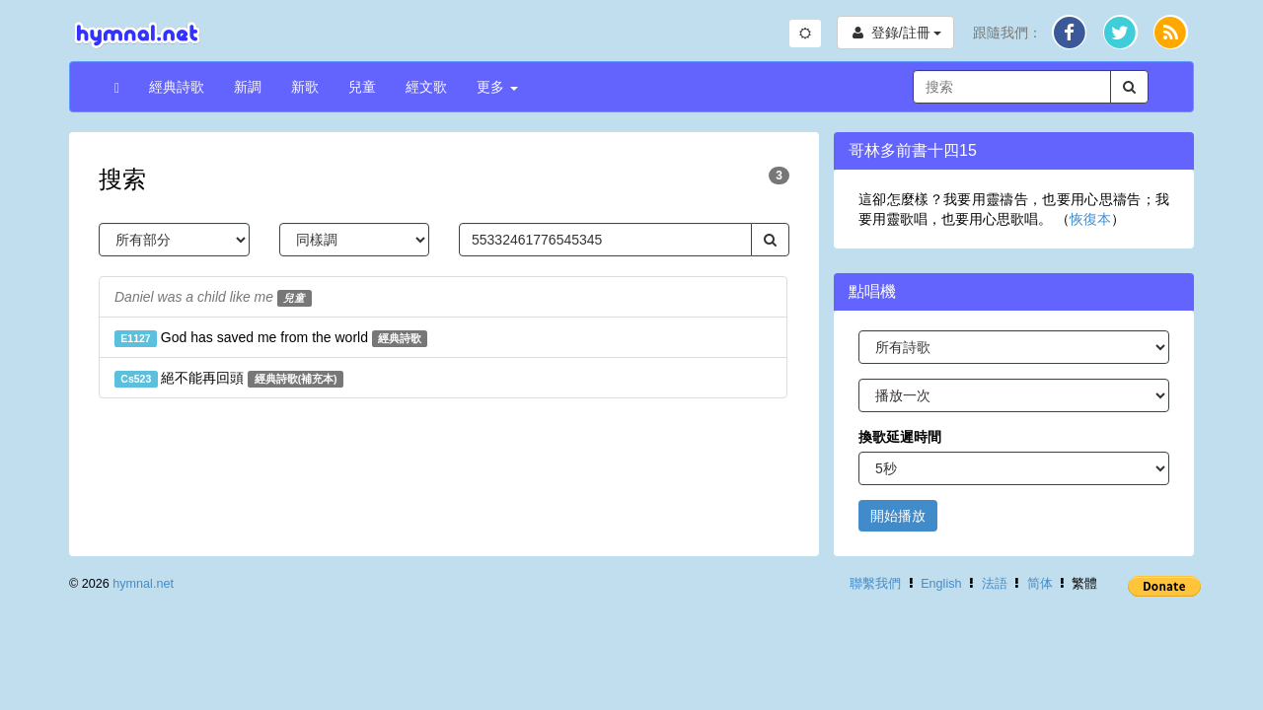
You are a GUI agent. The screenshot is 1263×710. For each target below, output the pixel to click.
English (941, 584)
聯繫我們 (875, 584)
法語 (994, 584)
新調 (247, 87)
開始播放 (898, 516)
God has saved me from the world (270, 338)
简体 (1040, 584)
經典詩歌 (176, 87)
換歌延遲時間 (899, 437)
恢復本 (1090, 219)
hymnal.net (143, 584)
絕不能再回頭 (228, 379)
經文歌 (426, 87)
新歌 (305, 87)
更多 (497, 87)
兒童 (362, 87)
